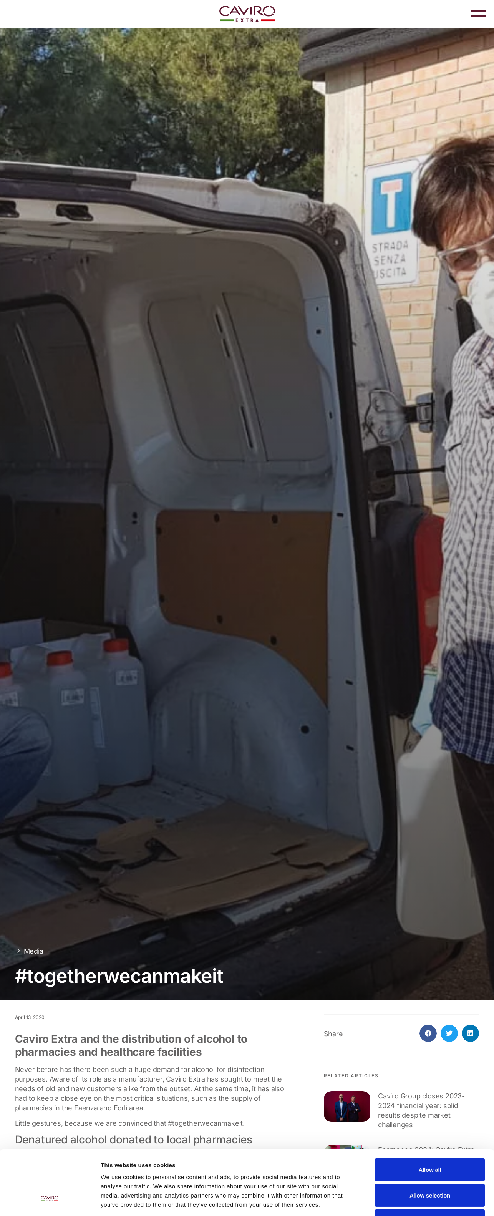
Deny (430, 1165)
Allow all (429, 1114)
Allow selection (429, 1140)
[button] (428, 1033)
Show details (403, 1201)
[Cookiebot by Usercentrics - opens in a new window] (49, 1201)
